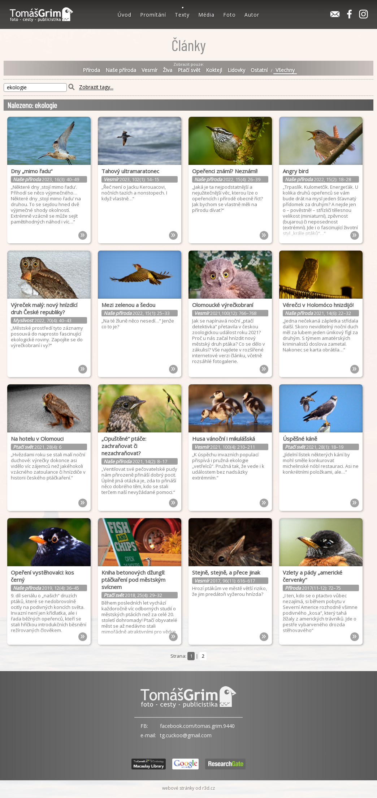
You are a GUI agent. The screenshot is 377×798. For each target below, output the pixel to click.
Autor (251, 14)
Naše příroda (120, 70)
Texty (182, 14)
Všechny (285, 70)
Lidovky (236, 70)
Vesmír (149, 70)
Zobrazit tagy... (96, 87)
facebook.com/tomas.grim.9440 (197, 725)
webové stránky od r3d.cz (188, 788)
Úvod (124, 14)
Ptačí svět (189, 70)
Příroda (91, 70)
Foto (229, 14)
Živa (167, 70)
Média (206, 14)
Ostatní (259, 70)
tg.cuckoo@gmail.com (186, 735)
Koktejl (214, 70)
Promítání (153, 14)
